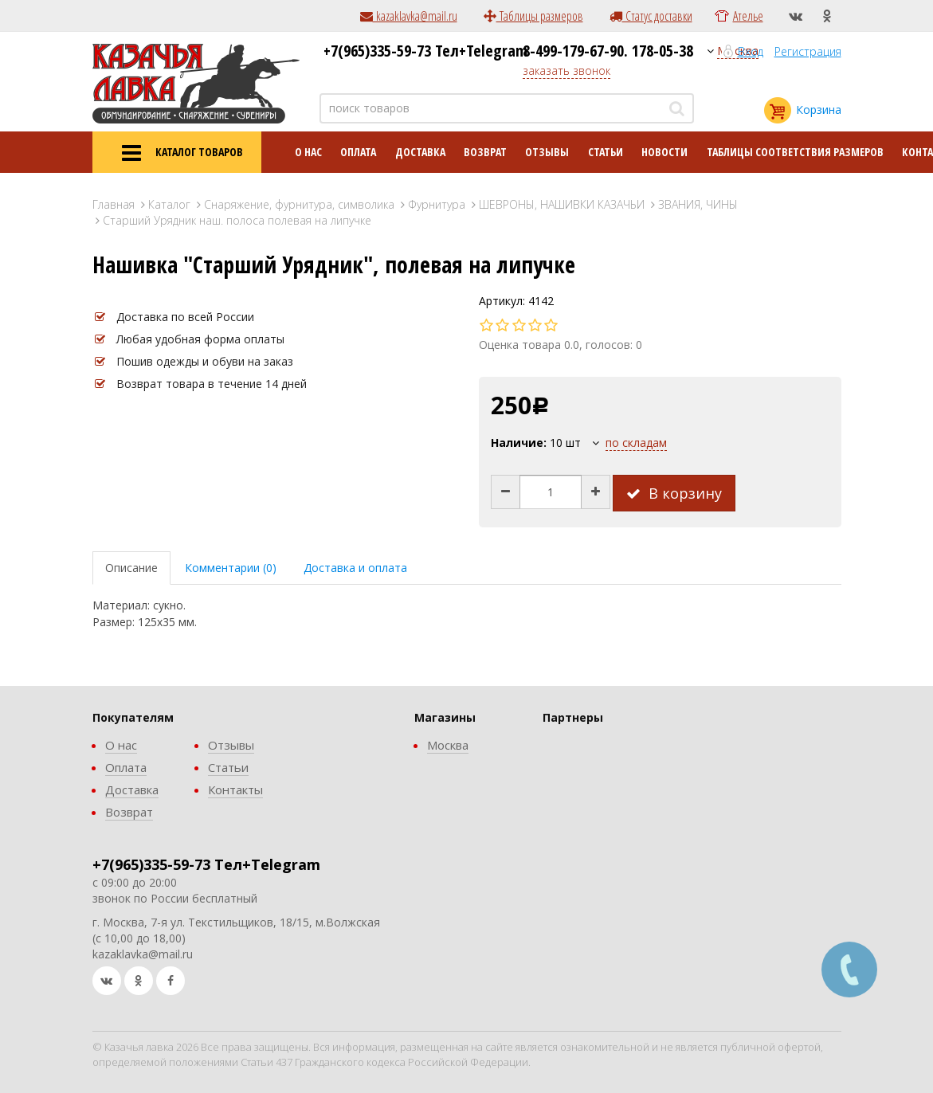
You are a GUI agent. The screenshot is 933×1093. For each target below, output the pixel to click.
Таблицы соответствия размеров (795, 151)
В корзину (674, 493)
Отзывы (547, 151)
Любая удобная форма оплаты (200, 339)
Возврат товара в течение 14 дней (211, 383)
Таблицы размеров (533, 16)
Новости (664, 151)
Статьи (605, 151)
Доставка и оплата (355, 567)
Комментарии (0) (230, 567)
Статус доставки (651, 16)
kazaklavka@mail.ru (408, 16)
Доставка (420, 151)
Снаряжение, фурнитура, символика (299, 204)
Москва (447, 745)
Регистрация (807, 51)
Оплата (358, 151)
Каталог (169, 204)
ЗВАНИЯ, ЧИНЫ (698, 204)
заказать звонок (566, 70)
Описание (131, 567)
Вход (750, 51)
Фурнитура (436, 204)
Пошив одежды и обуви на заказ (204, 361)
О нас (308, 151)
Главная (113, 204)
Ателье (748, 16)
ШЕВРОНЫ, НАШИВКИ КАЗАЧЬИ (562, 204)
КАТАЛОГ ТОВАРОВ (176, 153)
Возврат (485, 151)
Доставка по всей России (185, 316)
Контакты (235, 789)
